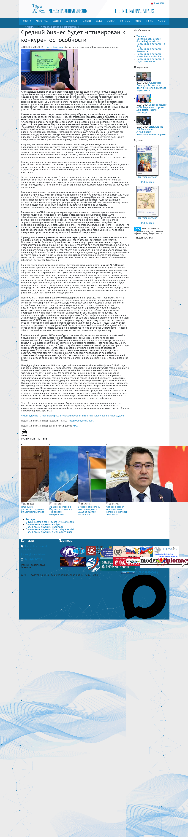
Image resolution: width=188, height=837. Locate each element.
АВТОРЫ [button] (87, 21)
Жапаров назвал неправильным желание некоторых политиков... (117, 510)
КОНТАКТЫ (125, 21)
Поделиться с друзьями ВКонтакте (149, 50)
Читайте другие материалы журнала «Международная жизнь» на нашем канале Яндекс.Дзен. (72, 415)
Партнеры (65, 541)
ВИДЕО (99, 21)
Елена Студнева (54, 46)
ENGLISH (157, 3)
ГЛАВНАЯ (29, 27)
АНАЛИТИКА (42, 21)
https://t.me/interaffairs (81, 420)
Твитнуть (141, 36)
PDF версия (147, 181)
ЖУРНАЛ (111, 21)
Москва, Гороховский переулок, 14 (34, 548)
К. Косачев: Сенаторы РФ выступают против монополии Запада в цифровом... (151, 86)
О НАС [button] (138, 21)
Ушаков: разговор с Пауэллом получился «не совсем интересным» (60, 510)
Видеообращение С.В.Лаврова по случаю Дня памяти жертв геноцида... (151, 108)
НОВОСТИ (26, 21)
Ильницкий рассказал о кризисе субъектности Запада (32, 509)
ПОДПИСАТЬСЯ (144, 237)
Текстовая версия (147, 176)
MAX (75, 425)
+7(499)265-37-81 (33, 559)
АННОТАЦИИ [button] (72, 21)
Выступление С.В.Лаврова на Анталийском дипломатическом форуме (151, 130)
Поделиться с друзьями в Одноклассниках (150, 60)
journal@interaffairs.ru (33, 554)
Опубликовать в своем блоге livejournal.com (148, 40)
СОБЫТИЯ (57, 21)
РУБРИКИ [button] (162, 21)
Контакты (27, 541)
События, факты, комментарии (60, 27)
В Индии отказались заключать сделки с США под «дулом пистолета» (89, 510)
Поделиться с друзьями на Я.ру (150, 45)
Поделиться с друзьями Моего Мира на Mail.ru (149, 55)
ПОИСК (149, 21)
